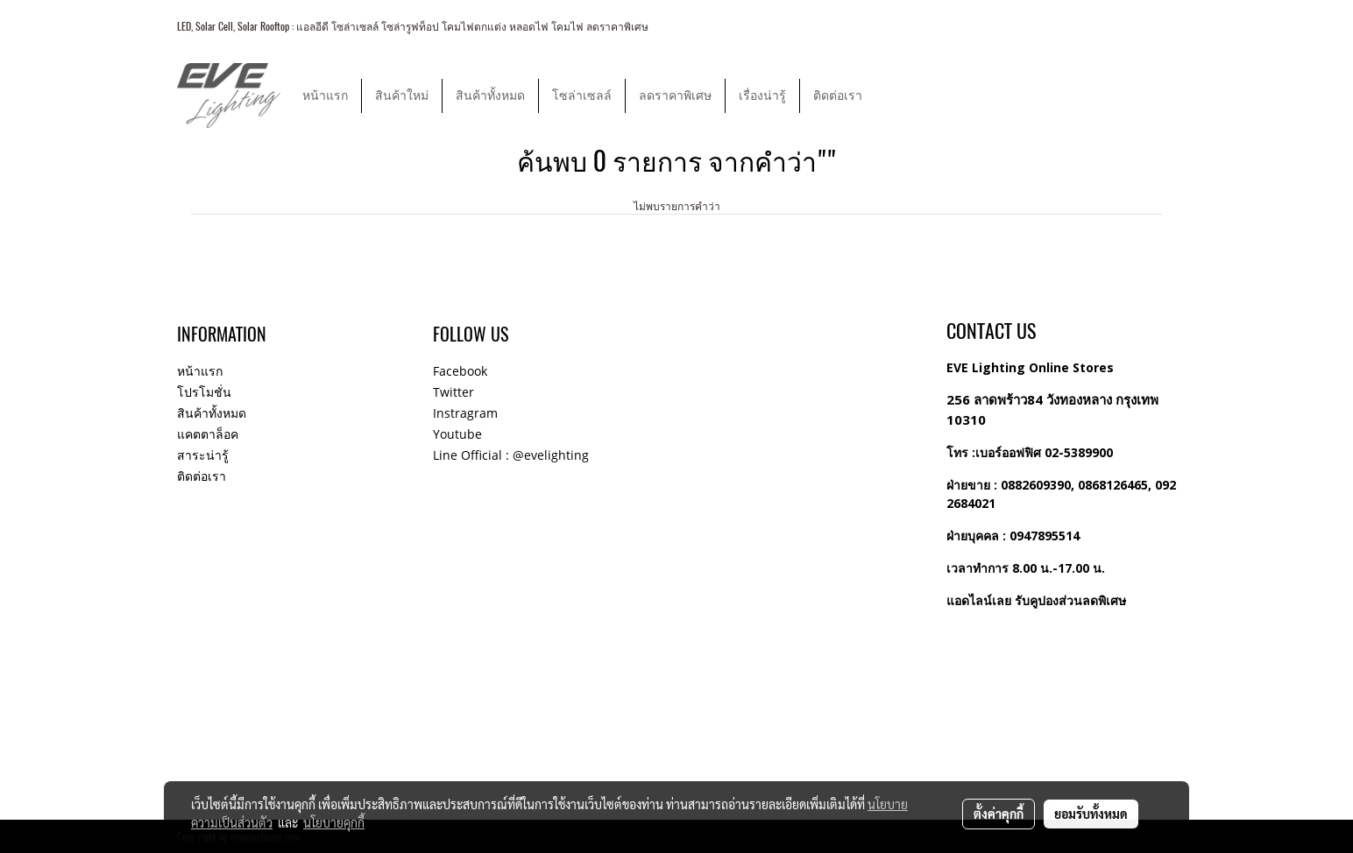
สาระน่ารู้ (203, 455)
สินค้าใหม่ (402, 95)
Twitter (453, 392)
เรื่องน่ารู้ (762, 95)
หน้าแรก (325, 95)
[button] (891, 95)
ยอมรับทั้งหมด (1091, 813)
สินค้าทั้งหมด (490, 95)
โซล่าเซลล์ (582, 95)
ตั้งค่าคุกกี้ (999, 813)
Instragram (465, 413)
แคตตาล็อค (207, 434)
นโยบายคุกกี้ (334, 822)
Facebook (460, 371)
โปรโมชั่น (204, 392)
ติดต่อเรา (837, 95)
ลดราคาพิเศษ (675, 95)
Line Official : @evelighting (511, 455)
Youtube (457, 434)
